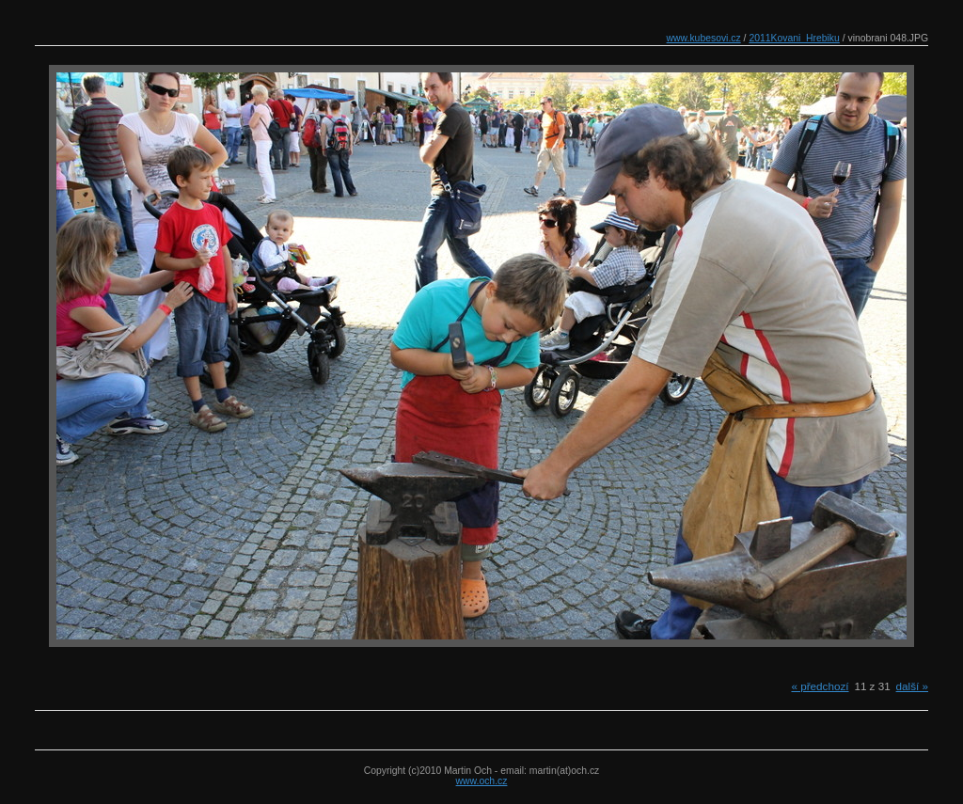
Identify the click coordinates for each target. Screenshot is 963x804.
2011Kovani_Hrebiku (794, 38)
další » (912, 686)
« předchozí (819, 686)
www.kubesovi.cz (704, 38)
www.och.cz (482, 781)
